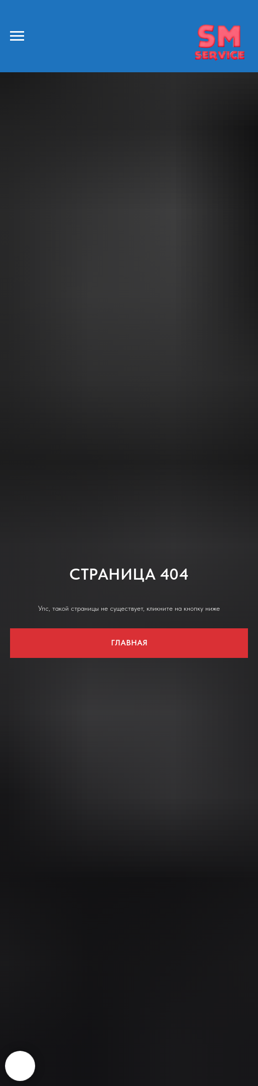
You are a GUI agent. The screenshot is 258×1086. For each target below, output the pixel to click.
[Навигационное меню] (17, 36)
